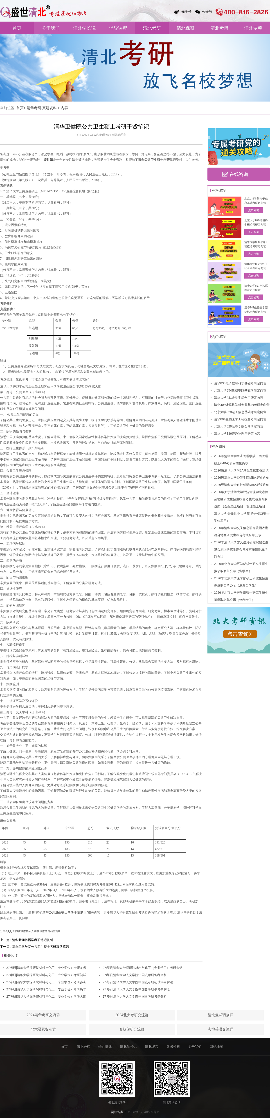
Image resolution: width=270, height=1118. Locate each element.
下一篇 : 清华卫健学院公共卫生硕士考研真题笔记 (34, 946)
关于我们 (51, 28)
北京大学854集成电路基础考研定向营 (240, 390)
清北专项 (253, 28)
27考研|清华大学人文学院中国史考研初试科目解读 (138, 982)
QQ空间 (13, 931)
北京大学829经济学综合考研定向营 (238, 426)
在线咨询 (238, 174)
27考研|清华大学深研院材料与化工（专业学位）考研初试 (46, 975)
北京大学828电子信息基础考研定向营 (240, 412)
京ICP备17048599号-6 (143, 1112)
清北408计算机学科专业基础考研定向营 (242, 405)
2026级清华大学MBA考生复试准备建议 (241, 470)
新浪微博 (23, 931)
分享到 (4, 931)
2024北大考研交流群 (131, 1015)
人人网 (33, 931)
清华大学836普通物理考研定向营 (237, 433)
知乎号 (186, 11)
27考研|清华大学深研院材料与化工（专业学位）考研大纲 (46, 996)
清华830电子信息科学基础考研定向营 (240, 383)
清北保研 (186, 28)
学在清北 (105, 1047)
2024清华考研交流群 (43, 1015)
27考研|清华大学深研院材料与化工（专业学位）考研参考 (46, 982)
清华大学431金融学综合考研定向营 (238, 397)
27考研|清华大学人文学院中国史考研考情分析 (135, 996)
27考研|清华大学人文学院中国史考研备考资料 (135, 975)
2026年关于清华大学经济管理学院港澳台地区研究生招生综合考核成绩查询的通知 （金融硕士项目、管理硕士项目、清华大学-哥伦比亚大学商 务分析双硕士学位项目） (242, 506)
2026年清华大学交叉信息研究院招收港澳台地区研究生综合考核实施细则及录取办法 (241, 549)
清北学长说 (84, 28)
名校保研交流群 (131, 1029)
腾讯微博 (42, 931)
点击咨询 (253, 210)
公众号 (207, 11)
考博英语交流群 (220, 1029)
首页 (16, 28)
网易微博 (52, 931)
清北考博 (219, 28)
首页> (21, 108)
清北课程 (151, 1047)
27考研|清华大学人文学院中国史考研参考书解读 (136, 989)
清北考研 (152, 28)
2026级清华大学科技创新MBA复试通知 (241, 485)
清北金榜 (83, 1047)
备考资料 (173, 1047)
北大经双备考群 (43, 1029)
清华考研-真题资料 (42, 108)
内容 (64, 108)
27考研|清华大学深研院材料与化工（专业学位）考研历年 (46, 989)
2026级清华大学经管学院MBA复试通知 (241, 477)
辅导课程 (118, 28)
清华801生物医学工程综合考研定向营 (240, 419)
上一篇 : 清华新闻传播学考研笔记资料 (26, 940)
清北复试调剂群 (220, 1015)
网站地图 (216, 1047)
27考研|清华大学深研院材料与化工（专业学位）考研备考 (46, 968)
